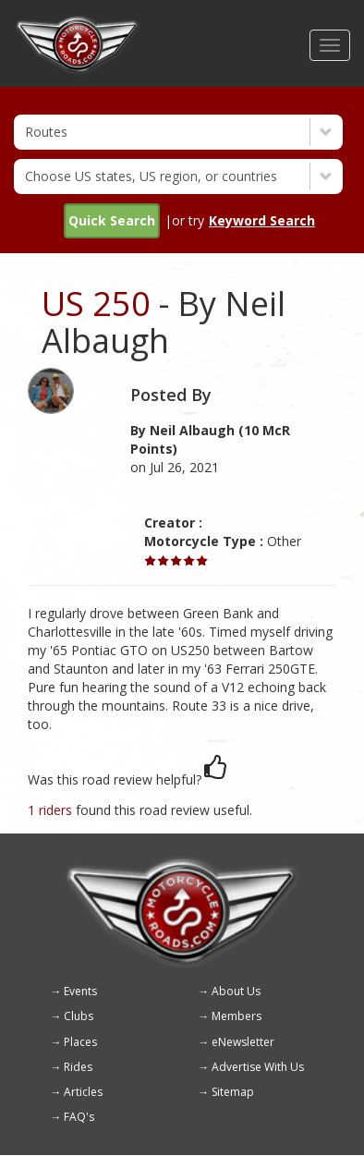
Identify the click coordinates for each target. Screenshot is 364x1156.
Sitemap (233, 1092)
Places (80, 1042)
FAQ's (79, 1117)
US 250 (96, 303)
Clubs (78, 1016)
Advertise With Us (258, 1067)
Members (236, 1016)
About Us (236, 991)
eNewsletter (243, 1042)
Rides (78, 1067)
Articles (83, 1092)
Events (80, 991)
